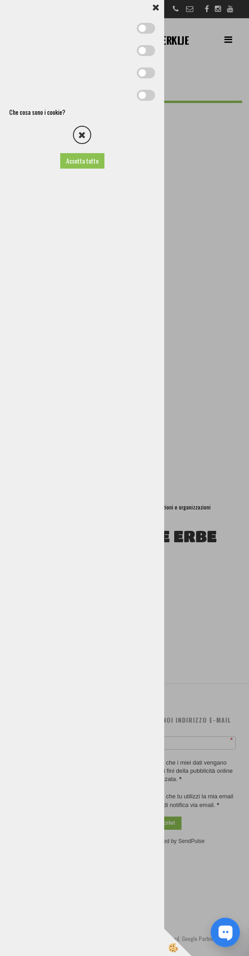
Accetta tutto (82, 160)
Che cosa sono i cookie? (37, 112)
